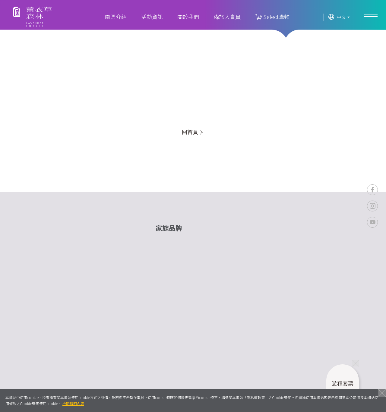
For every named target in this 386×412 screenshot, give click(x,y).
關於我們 (188, 17)
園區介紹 (116, 17)
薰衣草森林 (32, 17)
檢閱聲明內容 (73, 403)
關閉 (382, 393)
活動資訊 (152, 17)
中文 (337, 17)
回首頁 (192, 132)
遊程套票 (343, 391)
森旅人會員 (227, 17)
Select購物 (272, 17)
